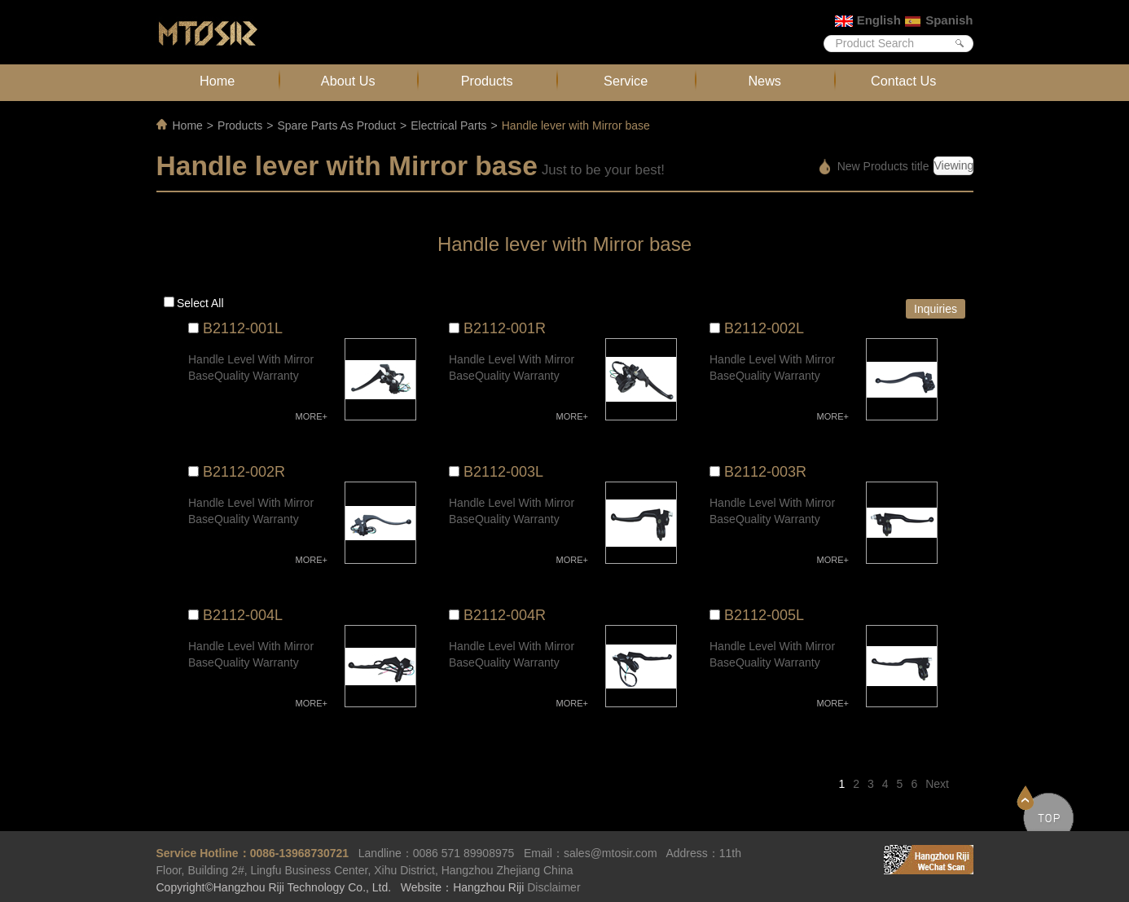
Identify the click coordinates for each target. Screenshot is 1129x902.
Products (487, 80)
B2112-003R (765, 472)
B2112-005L (764, 615)
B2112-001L (243, 328)
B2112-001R (504, 328)
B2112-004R (504, 615)
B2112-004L (243, 615)
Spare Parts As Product (336, 125)
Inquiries (935, 308)
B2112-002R (244, 472)
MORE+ (311, 416)
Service (626, 80)
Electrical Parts (448, 125)
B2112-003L (503, 472)
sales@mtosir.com (610, 853)
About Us (348, 80)
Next (937, 783)
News (764, 80)
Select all (200, 303)
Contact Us (903, 80)
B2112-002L (764, 328)
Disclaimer (553, 887)
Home (217, 80)
